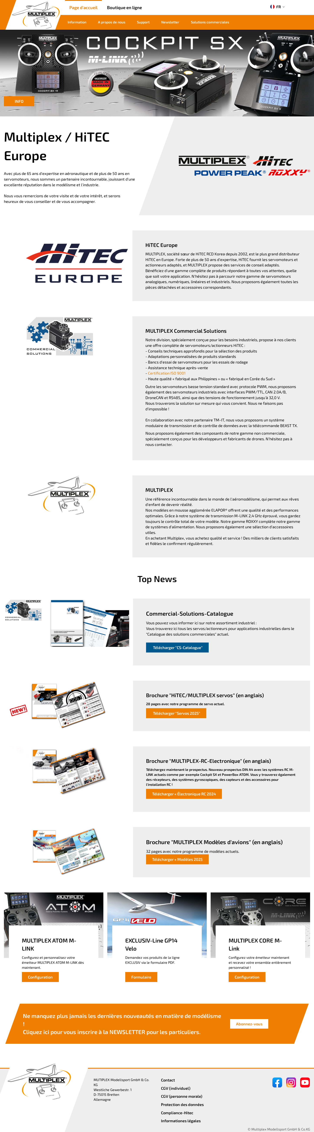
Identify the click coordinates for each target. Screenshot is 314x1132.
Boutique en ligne (124, 7)
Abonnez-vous (249, 1023)
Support (143, 22)
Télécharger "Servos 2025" (176, 713)
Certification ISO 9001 (166, 373)
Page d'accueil (83, 7)
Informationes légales (181, 1120)
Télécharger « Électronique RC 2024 (184, 793)
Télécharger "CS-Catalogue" (177, 647)
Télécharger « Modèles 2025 (177, 859)
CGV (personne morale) (181, 1096)
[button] (299, 70)
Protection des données (182, 1104)
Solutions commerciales (210, 22)
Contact (168, 1080)
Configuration (40, 977)
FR (275, 7)
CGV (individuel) (175, 1088)
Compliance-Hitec (177, 1112)
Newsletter (170, 22)
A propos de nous (111, 22)
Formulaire (141, 977)
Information (77, 22)
